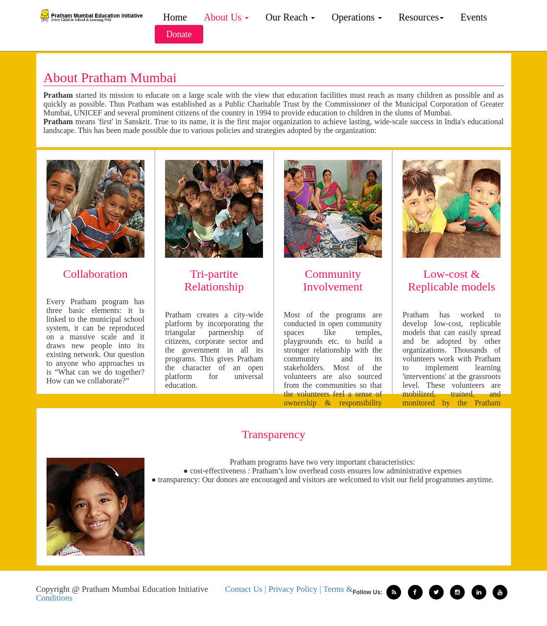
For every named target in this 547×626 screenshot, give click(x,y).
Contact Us (245, 589)
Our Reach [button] (290, 17)
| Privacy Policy (291, 589)
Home (175, 17)
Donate (179, 34)
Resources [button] (421, 17)
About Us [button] (226, 17)
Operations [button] (357, 17)
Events (473, 17)
